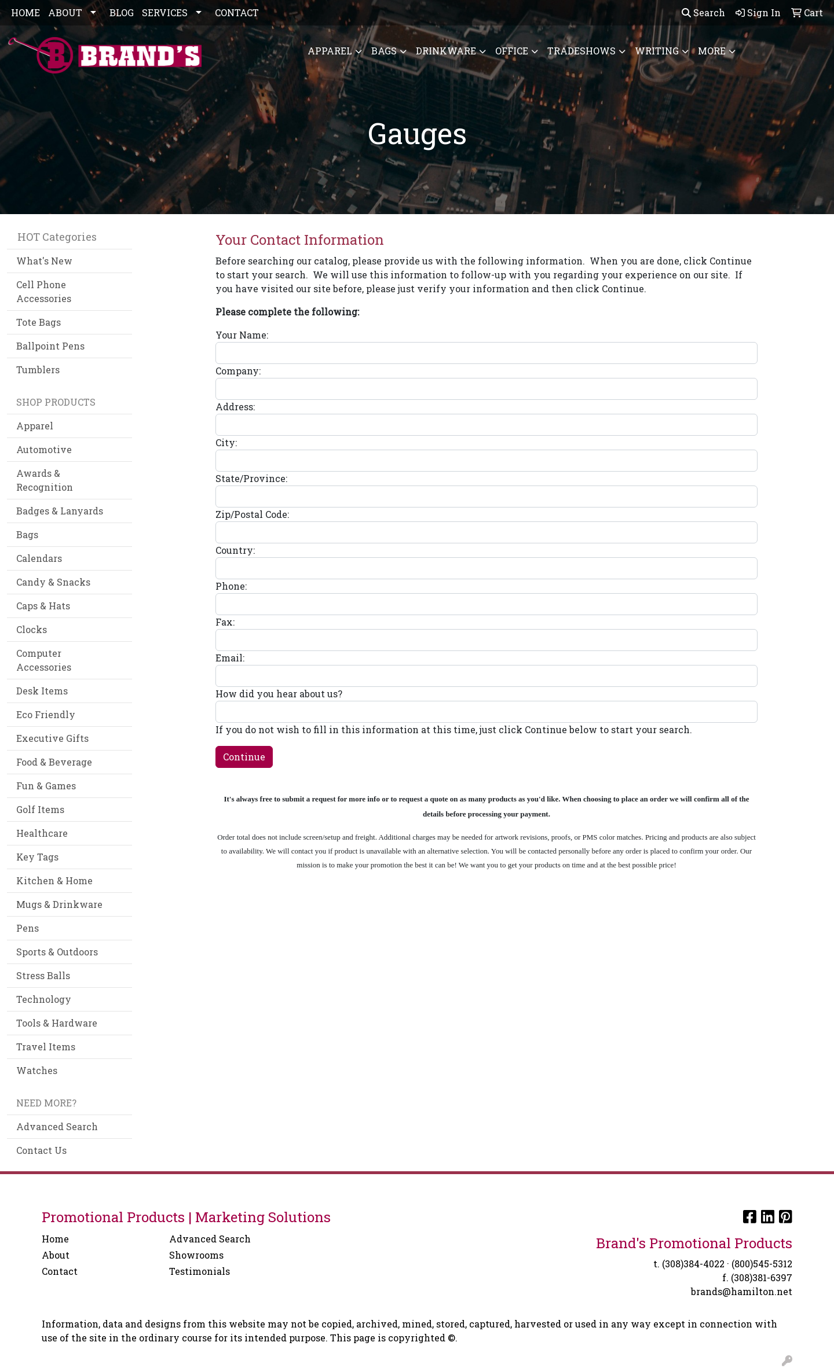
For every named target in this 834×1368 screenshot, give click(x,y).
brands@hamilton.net (741, 1291)
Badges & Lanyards (59, 511)
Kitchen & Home (54, 880)
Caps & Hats (43, 606)
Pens (27, 928)
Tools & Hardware (56, 1023)
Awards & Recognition (44, 480)
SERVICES (165, 12)
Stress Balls (43, 975)
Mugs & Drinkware (59, 904)
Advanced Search (57, 1126)
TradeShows (581, 51)
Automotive (44, 449)
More (712, 51)
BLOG (121, 12)
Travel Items (45, 1046)
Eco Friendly (45, 714)
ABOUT (65, 12)
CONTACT (237, 12)
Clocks (31, 629)
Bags (384, 51)
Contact (60, 1271)
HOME (25, 12)
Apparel (330, 51)
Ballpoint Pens (50, 346)
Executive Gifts (52, 738)
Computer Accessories (43, 660)
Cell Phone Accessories (43, 291)
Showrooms (196, 1255)
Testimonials (199, 1271)
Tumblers (38, 369)
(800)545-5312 (761, 1263)
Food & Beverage (54, 762)
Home (55, 1239)
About (56, 1255)
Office (511, 51)
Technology (43, 999)
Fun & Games (46, 785)
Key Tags (37, 857)
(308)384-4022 (693, 1263)
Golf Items (40, 809)
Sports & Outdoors (57, 952)
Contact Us (41, 1150)
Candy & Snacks (53, 582)
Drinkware (446, 51)
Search (703, 12)
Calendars (39, 558)
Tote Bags (38, 322)
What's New (44, 261)
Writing (657, 51)
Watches (36, 1070)
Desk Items (42, 691)
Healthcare (42, 833)
